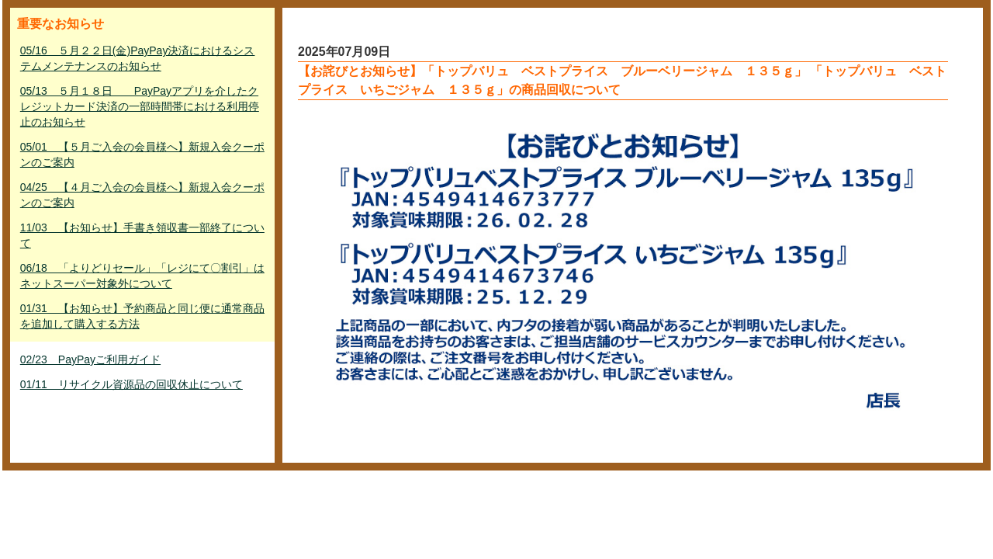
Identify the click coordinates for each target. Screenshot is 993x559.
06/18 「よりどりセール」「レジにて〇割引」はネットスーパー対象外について (142, 276)
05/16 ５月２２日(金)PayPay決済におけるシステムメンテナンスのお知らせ (137, 58)
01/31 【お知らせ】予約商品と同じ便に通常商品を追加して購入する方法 (142, 316)
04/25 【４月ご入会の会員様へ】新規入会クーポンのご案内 (142, 195)
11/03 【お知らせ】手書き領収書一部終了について (142, 235)
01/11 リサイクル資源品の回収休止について (131, 384)
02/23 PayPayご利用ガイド (90, 359)
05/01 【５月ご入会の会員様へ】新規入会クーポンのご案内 (142, 154)
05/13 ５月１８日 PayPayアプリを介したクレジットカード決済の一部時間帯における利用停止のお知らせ (139, 106)
